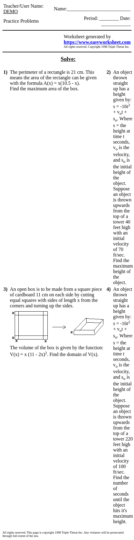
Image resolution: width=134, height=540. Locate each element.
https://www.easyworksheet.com (97, 42)
